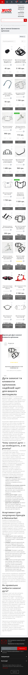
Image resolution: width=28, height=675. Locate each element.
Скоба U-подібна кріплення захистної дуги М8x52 (7, 94)
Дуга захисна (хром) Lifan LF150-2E (7, 193)
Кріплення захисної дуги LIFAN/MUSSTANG (7, 227)
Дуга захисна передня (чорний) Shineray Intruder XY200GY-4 (7, 161)
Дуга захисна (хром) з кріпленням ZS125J (8, 127)
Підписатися (22, 648)
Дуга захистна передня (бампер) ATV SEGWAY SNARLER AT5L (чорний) (20, 61)
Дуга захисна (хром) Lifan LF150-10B (20, 316)
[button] (11, 2)
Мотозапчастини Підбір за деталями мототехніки (15, 25)
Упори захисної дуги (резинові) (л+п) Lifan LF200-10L (8, 287)
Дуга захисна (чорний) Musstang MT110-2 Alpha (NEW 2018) (20, 227)
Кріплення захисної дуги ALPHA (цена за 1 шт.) (20, 128)
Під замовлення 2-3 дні (7, 237)
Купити (7, 75)
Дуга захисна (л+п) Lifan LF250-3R (7, 316)
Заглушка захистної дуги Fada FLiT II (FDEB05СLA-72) (7, 61)
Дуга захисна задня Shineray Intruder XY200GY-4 (20, 161)
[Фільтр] (1, 338)
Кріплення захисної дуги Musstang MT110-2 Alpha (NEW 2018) (7, 257)
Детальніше (5, 667)
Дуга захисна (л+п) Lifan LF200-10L (20, 286)
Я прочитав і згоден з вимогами (13, 652)
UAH (21, 2)
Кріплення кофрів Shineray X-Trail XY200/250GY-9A (20, 257)
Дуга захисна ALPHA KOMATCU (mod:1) (20, 93)
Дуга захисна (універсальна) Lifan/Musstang (20, 194)
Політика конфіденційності (13, 651)
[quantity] (7, 72)
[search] (25, 20)
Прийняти (14, 672)
